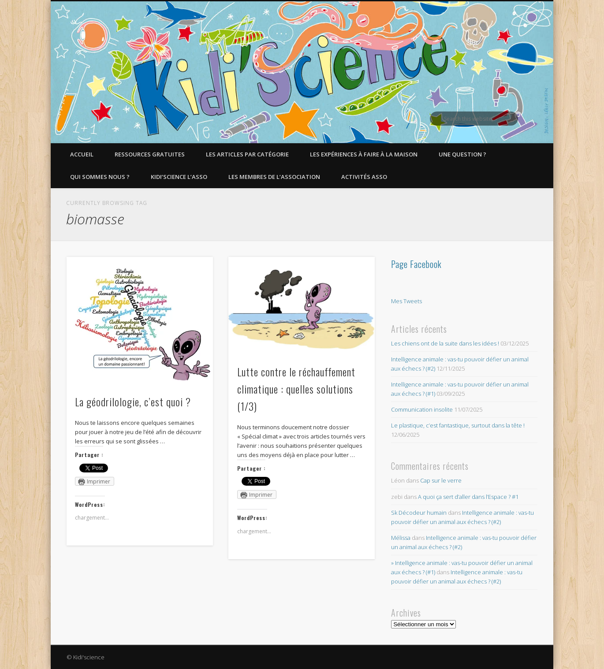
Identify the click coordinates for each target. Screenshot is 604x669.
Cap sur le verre (441, 480)
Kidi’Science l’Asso (179, 177)
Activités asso (364, 177)
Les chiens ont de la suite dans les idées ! (445, 343)
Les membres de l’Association (274, 177)
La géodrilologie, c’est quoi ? (133, 401)
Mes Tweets (406, 301)
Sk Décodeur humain (419, 513)
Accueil (81, 154)
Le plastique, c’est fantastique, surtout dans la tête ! (458, 425)
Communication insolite (422, 409)
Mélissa (400, 538)
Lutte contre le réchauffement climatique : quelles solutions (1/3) (296, 389)
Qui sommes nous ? (100, 177)
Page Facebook (416, 264)
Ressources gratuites (150, 154)
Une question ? (462, 154)
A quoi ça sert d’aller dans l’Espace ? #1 (468, 497)
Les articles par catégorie (247, 154)
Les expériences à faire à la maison (364, 154)
